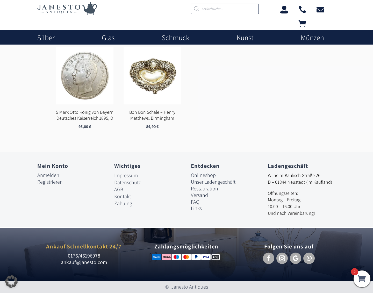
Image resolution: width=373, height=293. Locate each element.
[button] (268, 258)
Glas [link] (108, 37)
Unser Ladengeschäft (213, 181)
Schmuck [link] (175, 37)
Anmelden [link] (48, 175)
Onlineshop (203, 175)
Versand (199, 195)
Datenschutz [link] (127, 182)
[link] (67, 13)
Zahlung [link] (123, 203)
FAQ (195, 201)
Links (196, 208)
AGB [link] (118, 189)
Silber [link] (46, 37)
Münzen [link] (312, 37)
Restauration (204, 188)
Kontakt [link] (122, 196)
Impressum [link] (126, 175)
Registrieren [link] (50, 181)
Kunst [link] (245, 37)
